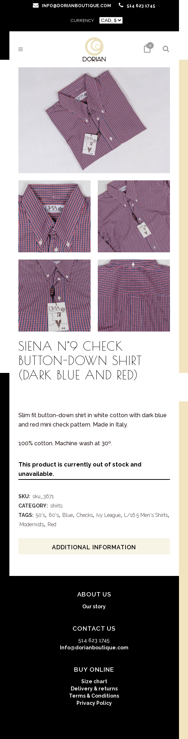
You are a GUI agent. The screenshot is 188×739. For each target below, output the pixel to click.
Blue (67, 515)
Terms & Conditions (94, 696)
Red (52, 524)
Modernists (31, 524)
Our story (94, 606)
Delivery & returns (94, 688)
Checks (84, 515)
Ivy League (108, 515)
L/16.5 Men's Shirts (146, 515)
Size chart (94, 681)
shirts (56, 506)
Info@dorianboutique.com (94, 647)
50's (40, 515)
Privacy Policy (94, 703)
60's (54, 515)
